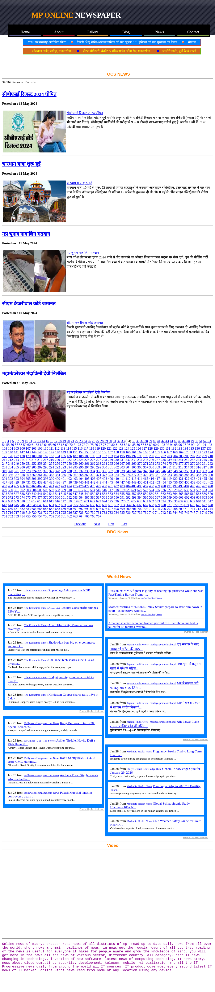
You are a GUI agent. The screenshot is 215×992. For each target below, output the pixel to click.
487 (145, 486)
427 (4, 482)
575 (28, 497)
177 (16, 456)
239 (169, 460)
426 (210, 478)
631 (145, 501)
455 (169, 482)
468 (34, 486)
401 (63, 478)
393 (16, 478)
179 (28, 456)
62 (37, 444)
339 (122, 471)
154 (92, 452)
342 (139, 471)
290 (45, 467)
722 (45, 512)
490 (163, 486)
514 (92, 490)
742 (163, 512)
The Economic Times (35, 590)
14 (43, 441)
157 (110, 452)
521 (133, 490)
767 (98, 516)
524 (151, 490)
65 (50, 444)
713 (204, 509)
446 (116, 482)
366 (69, 475)
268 (128, 463)
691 (75, 509)
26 (93, 441)
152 (81, 452)
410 (116, 478)
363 (51, 475)
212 (10, 460)
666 (139, 505)
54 (3, 444)
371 (98, 475)
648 (34, 505)
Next (97, 524)
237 (157, 460)
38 (146, 441)
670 (163, 505)
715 (4, 512)
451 (145, 482)
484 (128, 486)
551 (98, 493)
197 (133, 456)
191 (98, 456)
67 (58, 444)
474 (69, 486)
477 (86, 486)
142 (22, 452)
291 (51, 467)
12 (34, 441)
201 (157, 456)
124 (126, 448)
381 (157, 475)
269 (133, 463)
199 (145, 456)
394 (22, 478)
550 (92, 493)
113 (62, 448)
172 (198, 452)
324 (34, 471)
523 (145, 490)
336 (104, 471)
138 (208, 448)
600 (175, 497)
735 (122, 512)
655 (75, 505)
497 (204, 486)
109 (39, 448)
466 (22, 486)
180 (34, 456)
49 (192, 441)
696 (104, 509)
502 (22, 490)
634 (163, 501)
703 (145, 509)
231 (122, 460)
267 (122, 463)
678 (210, 505)
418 (163, 478)
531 (192, 490)
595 (145, 497)
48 (188, 441)
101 (203, 444)
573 (16, 497)
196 (128, 456)
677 (204, 505)
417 (157, 478)
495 (192, 486)
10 (26, 441)
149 (63, 452)
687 (51, 509)
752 (10, 516)
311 (169, 467)
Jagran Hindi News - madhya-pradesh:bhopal (151, 644)
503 (28, 490)
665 (133, 505)
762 (69, 516)
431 (28, 482)
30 (110, 441)
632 (151, 501)
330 (69, 471)
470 (45, 486)
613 (39, 501)
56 (12, 444)
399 (51, 478)
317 (204, 467)
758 (45, 516)
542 (45, 493)
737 (133, 512)
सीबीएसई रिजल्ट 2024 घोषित (29, 94)
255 (51, 463)
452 (151, 482)
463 (4, 486)
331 (75, 471)
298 (92, 467)
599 (169, 497)
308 (151, 467)
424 (198, 478)
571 (4, 497)
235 (145, 460)
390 (210, 475)
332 (81, 471)
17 (55, 441)
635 (169, 501)
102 (209, 444)
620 (80, 501)
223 (74, 460)
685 (39, 509)
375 (122, 475)
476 (81, 486)
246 (210, 460)
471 (51, 486)
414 (139, 478)
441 (86, 482)
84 (129, 444)
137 (203, 448)
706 (163, 509)
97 (184, 444)
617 (63, 501)
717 (16, 512)
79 (108, 444)
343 (145, 471)
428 (10, 482)
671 (169, 505)
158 (116, 452)
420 (174, 478)
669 (157, 505)
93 (167, 444)
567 (192, 493)
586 (92, 497)
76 (96, 444)
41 (158, 441)
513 (86, 490)
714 (210, 509)
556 (128, 493)
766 (92, 516)
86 (138, 444)
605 (204, 497)
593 (133, 497)
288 (34, 467)
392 (10, 478)
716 (10, 512)
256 (57, 463)
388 (198, 475)
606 (210, 497)
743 (169, 512)
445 (110, 482)
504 (34, 490)
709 (181, 509)
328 (57, 471)
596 (151, 497)
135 (191, 448)
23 (81, 441)
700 (128, 509)
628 (127, 501)
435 (51, 482)
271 (145, 463)
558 (139, 493)
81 (117, 444)
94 (171, 444)
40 (154, 441)
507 (51, 490)
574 (22, 497)
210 (210, 456)
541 (39, 493)
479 (98, 486)
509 (63, 490)
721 (39, 512)
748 (198, 512)
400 (57, 478)
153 (86, 452)
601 (181, 497)
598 (163, 497)
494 (186, 486)
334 (92, 471)
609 (16, 501)
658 (92, 505)
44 (171, 441)
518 (116, 490)
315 (192, 467)
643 (4, 505)
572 (10, 497)
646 (22, 505)
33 (123, 441)
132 (173, 448)
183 (51, 456)
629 (133, 501)
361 (39, 475)
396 (34, 478)
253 (39, 463)
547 (75, 493)
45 (175, 441)
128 (150, 448)
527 (169, 490)
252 (34, 463)
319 (4, 471)
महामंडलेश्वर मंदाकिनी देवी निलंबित (34, 373)
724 (57, 512)
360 (34, 475)
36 (137, 441)
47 (184, 441)
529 (180, 490)
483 (122, 486)
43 (167, 441)
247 (4, 463)
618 (69, 501)
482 (116, 486)
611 (28, 501)
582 (69, 497)
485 (133, 486)
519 (122, 490)
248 (10, 463)
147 (51, 452)
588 (104, 497)
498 (210, 486)
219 (51, 460)
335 (98, 471)
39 (150, 441)
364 (57, 475)
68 (62, 444)
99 (192, 444)
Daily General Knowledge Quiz (144, 768)
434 (45, 482)
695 (98, 509)
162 (139, 452)
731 (98, 512)
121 (108, 448)
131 (167, 448)
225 (86, 460)
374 (116, 475)
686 (45, 509)
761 (63, 516)
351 (192, 471)
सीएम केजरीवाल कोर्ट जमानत (29, 303)
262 (92, 463)
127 (144, 448)
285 (16, 467)
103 (4, 448)
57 (16, 444)
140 (10, 452)
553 (110, 493)
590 (116, 497)
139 (4, 452)
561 (157, 493)
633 (157, 501)
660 (104, 505)
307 (145, 467)
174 (210, 452)
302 (116, 467)
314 (186, 467)
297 (86, 467)
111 (51, 448)
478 (92, 486)
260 (81, 463)
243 (192, 460)
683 (28, 509)
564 (175, 493)
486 (139, 486)
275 (169, 463)
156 (104, 452)
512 (80, 490)
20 (68, 441)
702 (139, 509)
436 (57, 482)
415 (145, 478)
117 (85, 448)
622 (92, 501)
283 (4, 467)
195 (122, 456)
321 (16, 471)
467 (28, 486)
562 (163, 493)
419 (169, 478)
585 (86, 497)
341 (133, 471)
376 (128, 475)
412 (127, 478)
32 (118, 441)
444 (104, 482)
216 (33, 460)
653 (63, 505)
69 (66, 444)
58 (20, 444)
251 (28, 463)
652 (57, 505)
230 (116, 460)
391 (4, 478)
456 (175, 482)
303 (122, 467)
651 (51, 505)
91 (159, 444)
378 (139, 475)
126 (138, 448)
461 (204, 482)
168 (175, 452)
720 (34, 512)
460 (198, 482)
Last (124, 524)
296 (81, 467)
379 (145, 475)
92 (163, 444)
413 (133, 478)
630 (139, 501)
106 (22, 448)
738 (139, 512)
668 (151, 505)
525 (157, 490)
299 (98, 467)
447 (122, 482)
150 (69, 452)
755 (28, 516)
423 (192, 478)
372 (104, 475)
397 (39, 478)
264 (104, 463)
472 (57, 486)
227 (98, 460)
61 (33, 444)
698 (116, 509)
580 (57, 497)
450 (139, 482)
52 (205, 441)
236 (151, 460)
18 (60, 441)
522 (139, 490)
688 (57, 509)
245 (204, 460)
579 (51, 497)
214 (22, 460)
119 (97, 448)
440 (81, 482)
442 (92, 482)
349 (181, 471)
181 (39, 456)
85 (134, 444)
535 (4, 493)
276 (175, 463)
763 (75, 516)
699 (122, 509)
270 (139, 463)
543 (51, 493)
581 (63, 497)
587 (98, 497)
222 (69, 460)
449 (133, 482)
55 (8, 444)
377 (133, 475)
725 (63, 512)
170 (186, 452)
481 (110, 486)
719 (28, 512)
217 (39, 460)
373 (110, 475)
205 (181, 456)
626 (116, 501)
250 (22, 463)
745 (181, 512)
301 (110, 467)
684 (34, 509)
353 (204, 471)
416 (151, 478)
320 (10, 471)
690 (69, 509)
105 (16, 448)
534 (210, 490)
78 (104, 444)
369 (86, 475)
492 (175, 486)
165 (157, 452)
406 (92, 478)
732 (104, 512)
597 (157, 497)
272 (151, 463)
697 (110, 509)
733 (110, 512)
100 (197, 444)
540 (34, 493)
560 (151, 493)
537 (16, 493)
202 (163, 456)
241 (180, 460)
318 (210, 467)
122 (114, 448)
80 (113, 444)
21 (72, 441)
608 (10, 501)
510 (69, 490)
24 (85, 441)
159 (122, 452)
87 (142, 444)
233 (133, 460)
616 (57, 501)
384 (175, 475)
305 (133, 467)
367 (75, 475)
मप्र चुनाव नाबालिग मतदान (26, 234)
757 (39, 516)
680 (10, 509)
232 (127, 460)
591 (122, 497)
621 (86, 501)
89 (150, 444)
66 (54, 444)
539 (28, 493)
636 (174, 501)
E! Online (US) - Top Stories (39, 740)
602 (186, 497)
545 (63, 493)
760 (57, 516)
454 (163, 482)
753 (16, 516)
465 (16, 486)
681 (16, 509)
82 (121, 444)
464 (10, 486)
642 (210, 501)
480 (104, 486)
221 (63, 460)
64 (45, 444)
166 (163, 452)
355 (4, 475)
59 (24, 444)
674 (186, 505)
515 (98, 490)
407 (98, 478)
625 (110, 501)
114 (68, 448)
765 (86, 516)
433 (39, 482)
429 (16, 482)
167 (169, 452)
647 (28, 505)
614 (45, 501)
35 (133, 441)
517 (110, 490)
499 (4, 490)
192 (104, 456)
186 (69, 456)
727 (75, 512)
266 (116, 463)
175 (4, 456)
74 (87, 444)
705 (157, 509)
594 (139, 497)
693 (86, 509)
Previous (80, 524)
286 (22, 467)
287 (28, 467)
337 (110, 471)
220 (57, 460)
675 (192, 505)
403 (75, 478)
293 (63, 467)
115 (74, 448)
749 (204, 512)
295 (75, 467)
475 (75, 486)
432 (34, 482)
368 (81, 475)
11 (30, 441)
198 (139, 456)
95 (176, 444)
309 (157, 467)
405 (86, 478)
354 (210, 471)
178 (22, 456)
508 (57, 490)
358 (22, 475)
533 (204, 490)
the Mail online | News (151, 598)
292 (57, 467)
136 (197, 448)
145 (39, 452)
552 (104, 493)
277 (181, 463)
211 (4, 460)
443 (98, 482)
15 (47, 441)
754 (22, 516)
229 (110, 460)
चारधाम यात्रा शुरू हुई (21, 164)
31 (114, 441)
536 (10, 493)
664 (128, 505)
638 (186, 501)
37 (142, 441)
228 (104, 460)
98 (188, 444)
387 (192, 475)
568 (198, 493)
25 (89, 441)
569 (204, 493)
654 (69, 505)
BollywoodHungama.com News (41, 723)
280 (198, 463)
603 (192, 497)
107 (28, 448)
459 (192, 482)
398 (45, 478)
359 (28, 475)
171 (192, 452)
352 (198, 471)
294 (69, 467)
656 (81, 505)
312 (174, 467)
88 (146, 444)
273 (157, 463)
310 (163, 467)
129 (156, 448)
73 (83, 444)
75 (92, 444)
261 (86, 463)
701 (133, 509)
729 (86, 512)
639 (192, 501)
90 (155, 444)
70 (71, 444)
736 (128, 512)
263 (98, 463)
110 (45, 448)
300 (104, 467)
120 (103, 448)
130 (161, 448)
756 (34, 516)
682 (22, 509)
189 (86, 456)
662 (116, 505)
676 (198, 505)
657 (86, 505)
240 (174, 460)
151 (75, 452)
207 (192, 456)
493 (181, 486)
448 (128, 482)
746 (186, 512)
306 (139, 467)
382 (163, 475)
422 (186, 478)
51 (200, 441)
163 (145, 452)
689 (63, 509)
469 (39, 486)
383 (169, 475)
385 (181, 475)
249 (16, 463)
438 (69, 482)
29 (106, 441)
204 (175, 456)
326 (45, 471)
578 (45, 497)
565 (181, 493)
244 (198, 460)
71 (75, 444)
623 (98, 501)
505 (39, 490)
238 (163, 460)
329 (63, 471)
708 (175, 509)
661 (110, 505)
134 (185, 448)
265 (110, 463)
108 (34, 448)
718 (22, 512)
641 (204, 501)
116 (80, 448)
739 (145, 512)
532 (198, 490)
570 (210, 493)
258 (69, 463)
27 (97, 441)
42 (163, 441)
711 (192, 509)
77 (100, 444)
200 (151, 456)
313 (180, 467)
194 (116, 456)
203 (169, 456)
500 (10, 490)
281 (204, 463)
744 (175, 512)
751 (4, 516)
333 (86, 471)
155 (98, 452)
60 (29, 444)
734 (116, 512)
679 (4, 509)
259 (75, 463)
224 (80, 460)
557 (133, 493)
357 (16, 475)
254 (45, 463)
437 (63, 482)
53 (209, 441)
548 (81, 493)
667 (145, 505)
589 (110, 497)
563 (169, 493)
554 (116, 493)
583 (75, 497)
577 (39, 497)
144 (34, 452)
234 (139, 460)
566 (186, 493)
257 (63, 463)
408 (104, 478)
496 (198, 486)
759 (51, 516)
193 (110, 456)
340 (128, 471)
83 (125, 444)
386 (186, 475)
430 (22, 482)
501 (16, 490)
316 (198, 467)
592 (128, 497)
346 (163, 471)
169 (181, 452)
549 (86, 493)
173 (204, 452)
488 (151, 486)
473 (63, 486)
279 (192, 463)
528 (174, 490)
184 (57, 456)
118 (91, 448)
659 (98, 505)
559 (145, 493)
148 (57, 452)
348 (175, 471)
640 (198, 501)
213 (16, 460)
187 (75, 456)
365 (63, 475)
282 (210, 463)
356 (10, 475)
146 (45, 452)
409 (110, 478)
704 (151, 509)
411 (122, 478)
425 (204, 478)
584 (81, 497)
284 (10, 467)
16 (51, 441)
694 (92, 509)
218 (45, 460)
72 (79, 444)
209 (204, 456)
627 (122, 501)
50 (196, 441)
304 (128, 467)
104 (10, 448)
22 (76, 441)
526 (163, 490)
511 (75, 490)
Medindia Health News (139, 751)
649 (39, 505)
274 (163, 463)
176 (10, 456)
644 (10, 505)
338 (116, 471)
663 (122, 505)
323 (28, 471)
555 (122, 493)
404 (81, 478)
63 (41, 444)
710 (186, 509)
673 (181, 505)
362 (45, 475)
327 (51, 471)
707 (169, 509)
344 (151, 471)
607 (4, 501)
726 (69, 512)
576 (34, 497)
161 (133, 452)
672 (175, 505)
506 (45, 490)
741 (157, 512)
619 (74, 501)
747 (192, 512)
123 (120, 448)
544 (57, 493)
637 (180, 501)
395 (28, 478)
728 (81, 512)
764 (81, 516)
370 (92, 475)
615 (51, 501)
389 (204, 475)
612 (33, 501)
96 (180, 444)
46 (179, 441)
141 (16, 452)
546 (69, 493)
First (111, 524)
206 (186, 456)
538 (22, 493)
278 (186, 463)
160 (128, 452)
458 (186, 482)
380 (151, 475)
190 (92, 456)
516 (104, 490)
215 (27, 460)
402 (69, 478)
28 (102, 441)
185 (63, 456)
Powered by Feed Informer (92, 711)
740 (151, 512)
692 (81, 509)
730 (92, 512)
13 (39, 441)
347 (169, 471)
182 (45, 456)
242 (186, 460)
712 (198, 509)
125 (132, 448)
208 (198, 456)
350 (186, 471)
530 (186, 490)
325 (39, 471)
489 (157, 486)
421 (180, 478)
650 (45, 505)
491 (169, 486)
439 (75, 482)
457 (181, 482)
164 (151, 452)
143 (28, 452)
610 (22, 501)
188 (81, 456)
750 (210, 512)
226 (92, 460)
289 (39, 467)
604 (198, 497)
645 (16, 505)
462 (210, 482)
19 (64, 441)
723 (51, 512)
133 (179, 448)
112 (57, 448)
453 (157, 482)
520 (127, 490)
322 (22, 471)
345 (157, 471)
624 (104, 501)
